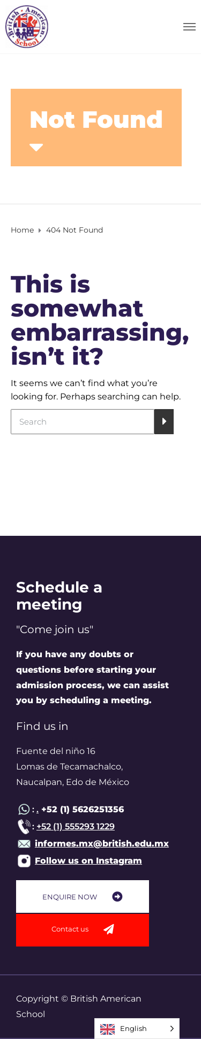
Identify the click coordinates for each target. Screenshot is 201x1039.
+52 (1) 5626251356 (81, 809)
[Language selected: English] (137, 1028)
